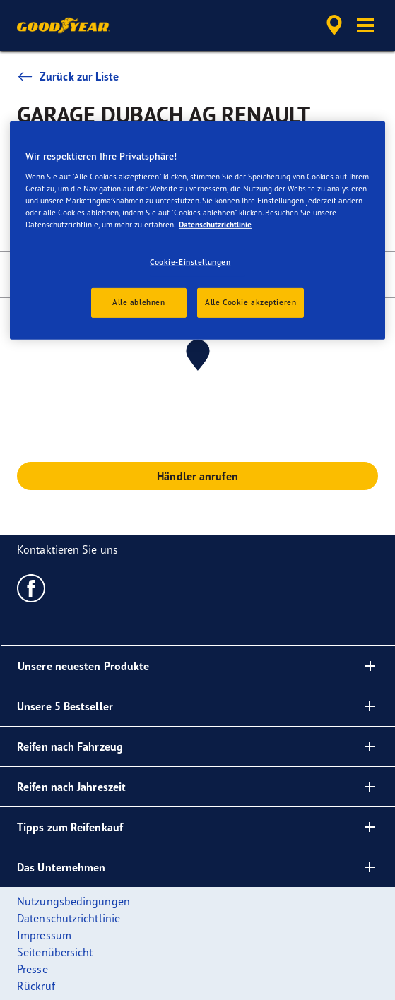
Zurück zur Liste (68, 76)
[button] (365, 25)
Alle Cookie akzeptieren (250, 302)
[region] (197, 230)
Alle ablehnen (138, 302)
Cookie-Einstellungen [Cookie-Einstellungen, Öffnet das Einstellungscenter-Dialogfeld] (190, 262)
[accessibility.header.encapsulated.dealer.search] (334, 25)
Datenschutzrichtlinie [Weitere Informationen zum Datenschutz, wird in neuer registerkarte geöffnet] (215, 225)
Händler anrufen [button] (197, 476)
